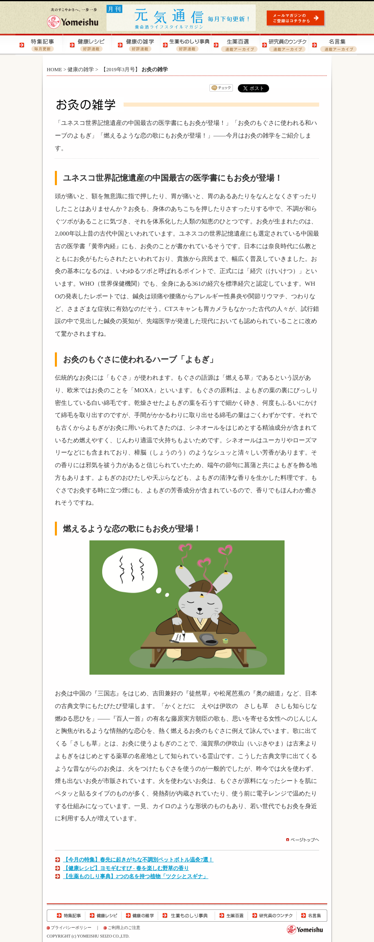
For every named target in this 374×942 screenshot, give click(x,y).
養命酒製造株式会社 (72, 18)
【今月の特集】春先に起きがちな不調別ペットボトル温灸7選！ (138, 860)
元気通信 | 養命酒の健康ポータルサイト (182, 17)
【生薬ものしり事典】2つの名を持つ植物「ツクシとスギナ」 (135, 876)
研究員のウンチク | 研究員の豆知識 (283, 44)
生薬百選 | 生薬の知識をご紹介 (235, 44)
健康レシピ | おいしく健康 (88, 44)
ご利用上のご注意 (124, 927)
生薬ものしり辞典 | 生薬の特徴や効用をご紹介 (186, 44)
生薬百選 (231, 915)
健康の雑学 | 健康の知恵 (137, 44)
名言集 (311, 915)
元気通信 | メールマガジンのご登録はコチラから (297, 18)
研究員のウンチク (272, 915)
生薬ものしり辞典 (186, 915)
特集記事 (66, 915)
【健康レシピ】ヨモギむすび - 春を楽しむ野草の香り (126, 868)
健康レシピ (103, 915)
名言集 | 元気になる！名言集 (332, 44)
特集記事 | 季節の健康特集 (39, 44)
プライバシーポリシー (71, 927)
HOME (54, 69)
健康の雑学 (80, 69)
